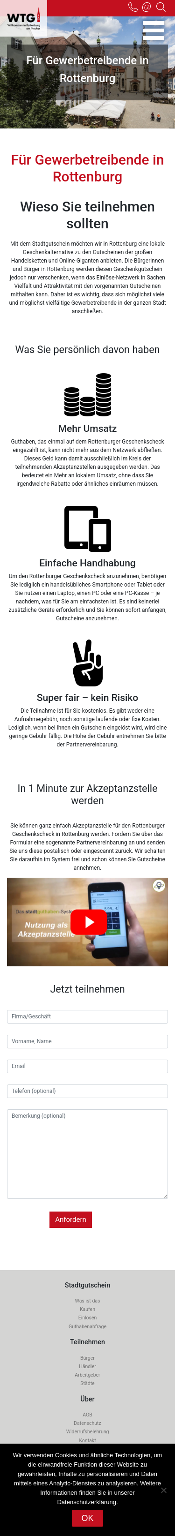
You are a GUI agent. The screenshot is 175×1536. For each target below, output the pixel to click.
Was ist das (87, 1301)
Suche (161, 7)
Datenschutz (87, 1423)
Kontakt (87, 1441)
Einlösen (87, 1318)
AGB (87, 1415)
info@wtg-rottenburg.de (147, 7)
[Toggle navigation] (153, 30)
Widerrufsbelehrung (87, 1432)
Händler (87, 1366)
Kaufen (87, 1309)
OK (87, 1518)
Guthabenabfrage (87, 1327)
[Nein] (163, 1490)
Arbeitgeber (87, 1375)
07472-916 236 (133, 7)
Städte (87, 1383)
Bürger (87, 1358)
